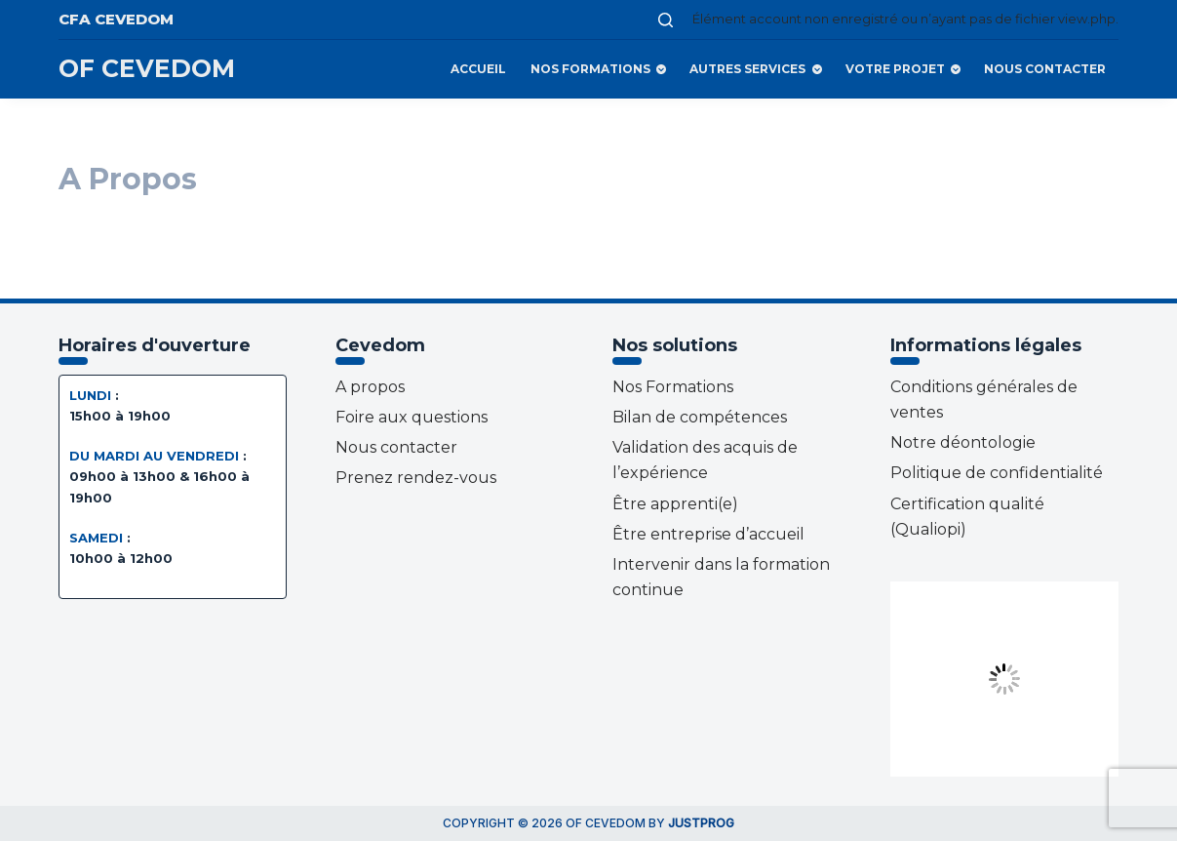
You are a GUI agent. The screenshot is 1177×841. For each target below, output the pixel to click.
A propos (370, 387)
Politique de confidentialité (996, 472)
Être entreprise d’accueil (708, 534)
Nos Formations (600, 69)
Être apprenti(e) (675, 504)
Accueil (478, 68)
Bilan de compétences (699, 417)
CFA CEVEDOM (116, 19)
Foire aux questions (411, 417)
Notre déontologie (963, 442)
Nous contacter (1045, 68)
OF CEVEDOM (147, 68)
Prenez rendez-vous (415, 477)
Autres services (757, 69)
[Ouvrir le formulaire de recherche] (665, 20)
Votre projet (904, 69)
